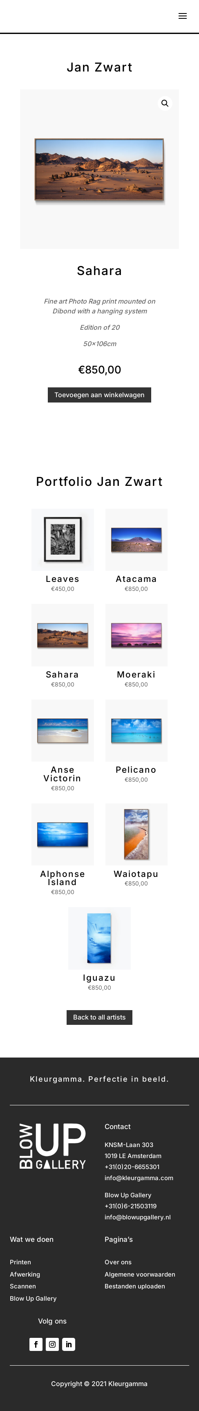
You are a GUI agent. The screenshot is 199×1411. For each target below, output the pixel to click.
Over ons (118, 1262)
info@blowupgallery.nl (138, 1217)
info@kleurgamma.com (139, 1178)
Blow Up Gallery (33, 1299)
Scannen (23, 1287)
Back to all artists (99, 1017)
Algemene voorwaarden (140, 1275)
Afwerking (25, 1275)
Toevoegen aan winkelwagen (99, 395)
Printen (20, 1262)
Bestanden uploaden (135, 1287)
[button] (165, 103)
